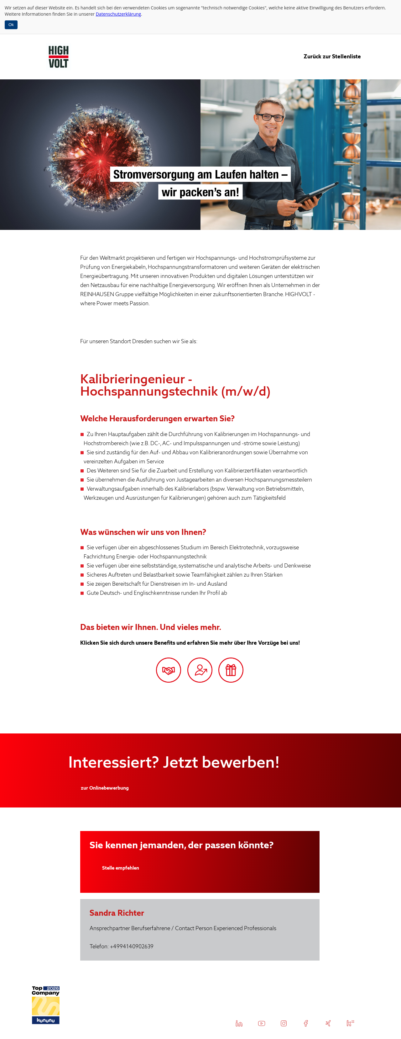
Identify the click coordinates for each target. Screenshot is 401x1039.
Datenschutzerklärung (118, 14)
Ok (11, 24)
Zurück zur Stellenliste (332, 56)
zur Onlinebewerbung (105, 788)
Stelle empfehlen (120, 868)
